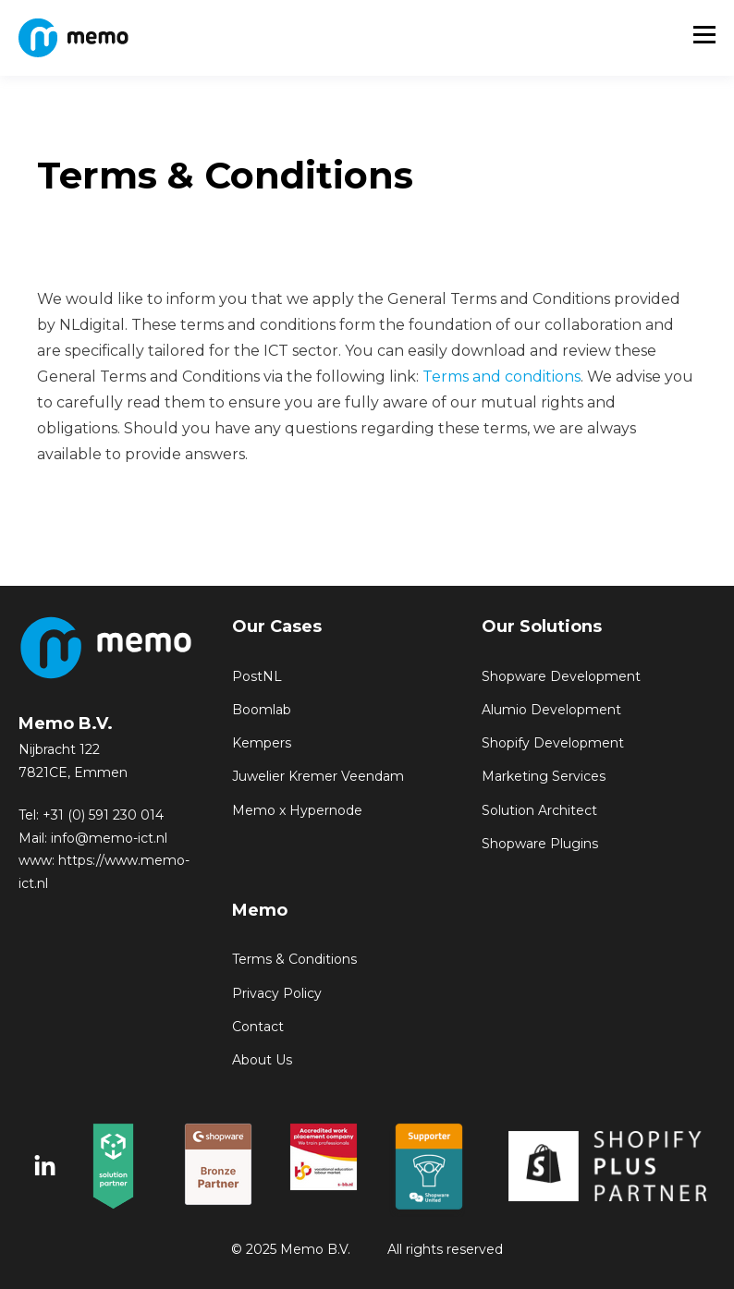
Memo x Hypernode (297, 811)
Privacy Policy (277, 994)
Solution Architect (539, 811)
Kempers (261, 743)
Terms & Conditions (294, 959)
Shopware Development (561, 677)
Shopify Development (553, 743)
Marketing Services (544, 776)
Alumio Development (551, 710)
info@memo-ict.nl (109, 838)
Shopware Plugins (540, 844)
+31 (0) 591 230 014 (103, 815)
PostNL (257, 677)
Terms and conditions (501, 376)
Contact (258, 1027)
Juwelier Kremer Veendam (318, 776)
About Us (262, 1060)
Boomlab (261, 710)
